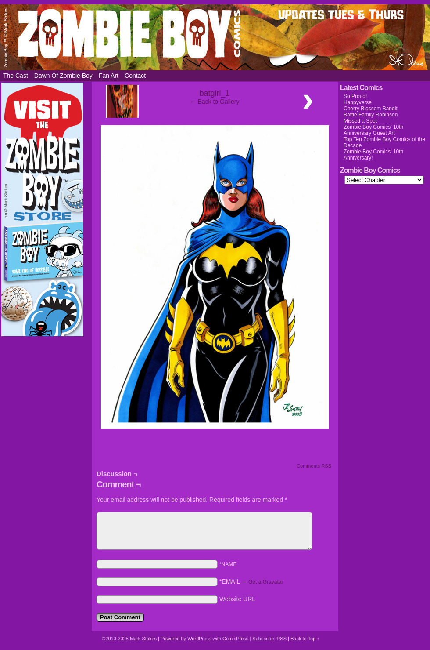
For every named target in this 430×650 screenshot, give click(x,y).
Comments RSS (314, 465)
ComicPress (235, 638)
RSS (281, 638)
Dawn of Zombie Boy (63, 75)
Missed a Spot (360, 121)
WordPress (199, 638)
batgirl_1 (214, 93)
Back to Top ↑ (304, 638)
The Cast (15, 75)
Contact (135, 75)
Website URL (237, 599)
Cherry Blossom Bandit (371, 108)
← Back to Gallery (215, 101)
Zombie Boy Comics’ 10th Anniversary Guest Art (373, 130)
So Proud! (355, 96)
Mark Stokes (144, 638)
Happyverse (358, 102)
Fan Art (108, 75)
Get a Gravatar (265, 582)
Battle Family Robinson (371, 115)
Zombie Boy (215, 37)
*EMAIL (251, 581)
